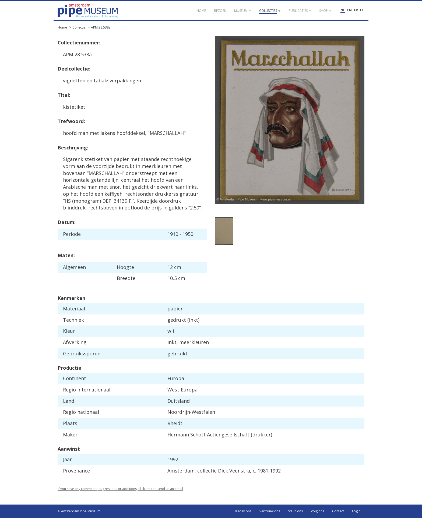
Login (356, 511)
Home (62, 27)
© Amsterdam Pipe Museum (79, 511)
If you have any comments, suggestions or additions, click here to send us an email (120, 488)
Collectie (79, 27)
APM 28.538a (101, 27)
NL (342, 10)
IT (361, 10)
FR (356, 10)
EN (349, 10)
